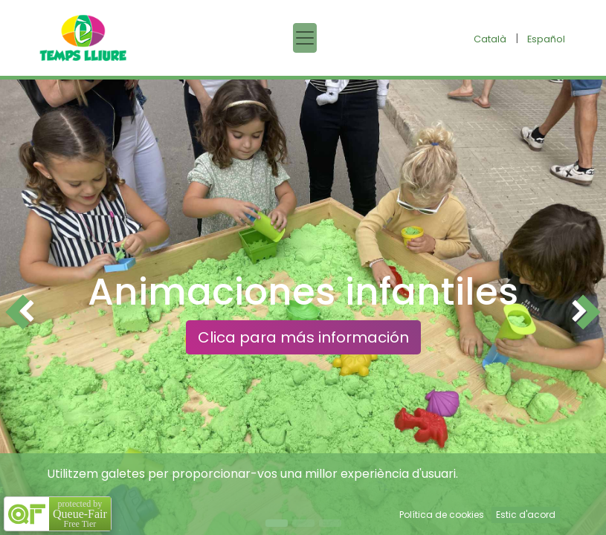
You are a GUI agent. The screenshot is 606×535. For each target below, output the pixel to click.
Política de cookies (441, 514)
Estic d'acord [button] (525, 514)
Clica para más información (303, 337)
